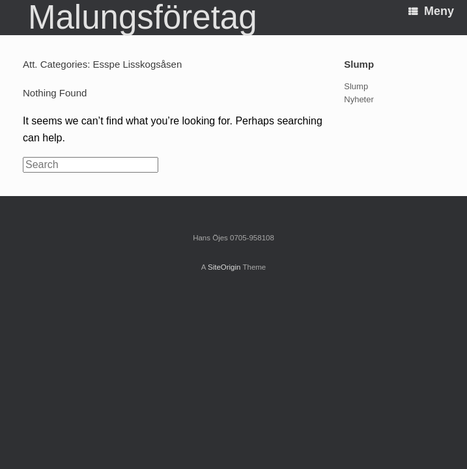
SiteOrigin (224, 267)
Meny (431, 11)
